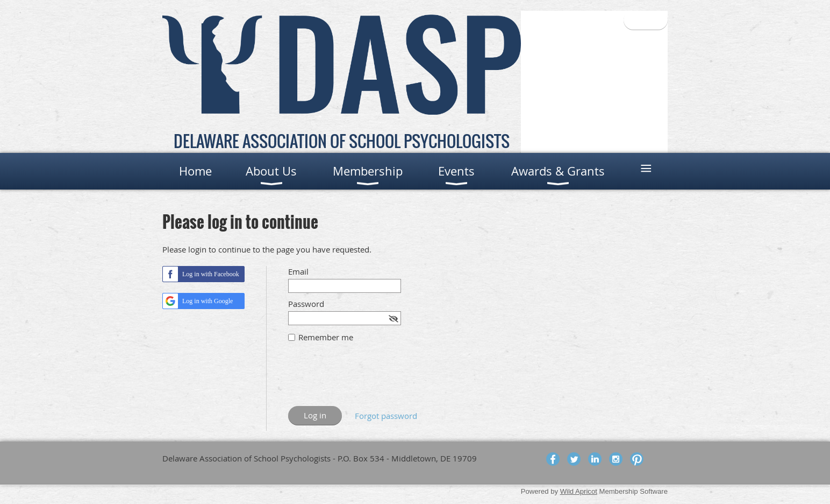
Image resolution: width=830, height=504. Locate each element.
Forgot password (386, 415)
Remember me (325, 337)
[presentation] (370, 380)
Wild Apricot (578, 491)
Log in (645, 20)
